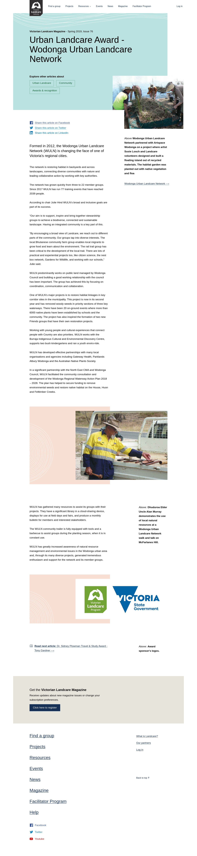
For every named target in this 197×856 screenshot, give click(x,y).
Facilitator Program (142, 6)
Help (34, 812)
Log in (180, 6)
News (110, 6)
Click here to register (45, 707)
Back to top (143, 778)
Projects (69, 6)
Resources (83, 6)
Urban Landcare (41, 82)
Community (65, 82)
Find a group (54, 6)
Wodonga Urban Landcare (146, 183)
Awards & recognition (44, 90)
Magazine (123, 6)
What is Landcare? (147, 736)
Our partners (143, 742)
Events (99, 6)
